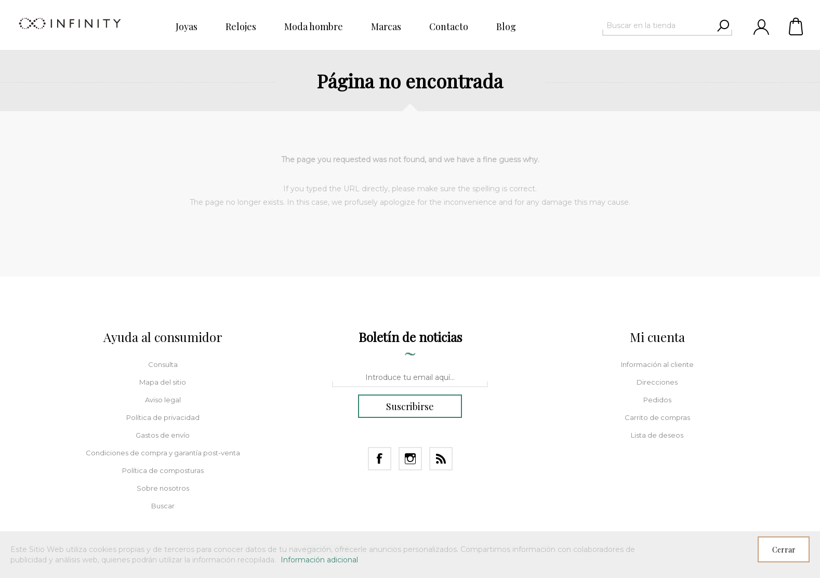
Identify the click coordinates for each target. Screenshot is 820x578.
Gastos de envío (163, 435)
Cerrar (784, 550)
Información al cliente (657, 364)
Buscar (163, 506)
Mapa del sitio (162, 382)
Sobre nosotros (163, 488)
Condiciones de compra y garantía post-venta (163, 453)
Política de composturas (163, 470)
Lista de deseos (657, 435)
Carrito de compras (796, 26)
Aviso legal (163, 400)
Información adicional (319, 559)
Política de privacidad (163, 417)
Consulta (163, 364)
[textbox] (657, 25)
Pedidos (657, 400)
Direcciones (657, 382)
